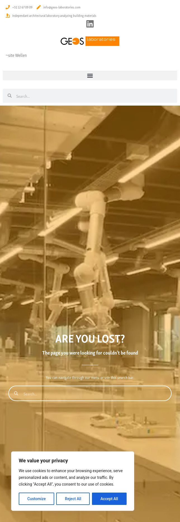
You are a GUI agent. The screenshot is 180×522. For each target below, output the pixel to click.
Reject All (73, 499)
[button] (90, 75)
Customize (36, 499)
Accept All (109, 499)
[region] (72, 481)
